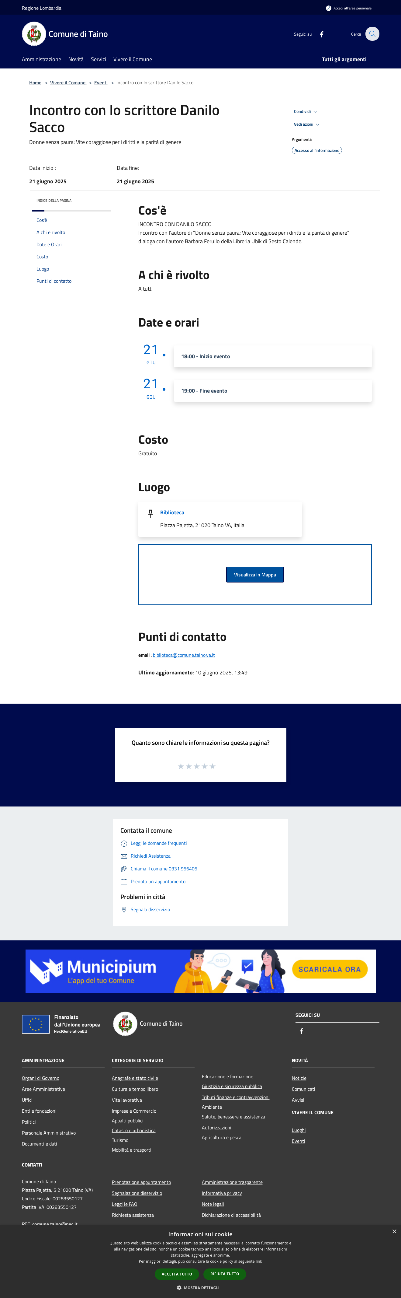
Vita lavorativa (127, 1100)
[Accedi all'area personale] (348, 8)
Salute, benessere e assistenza (233, 1116)
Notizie (299, 1078)
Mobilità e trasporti (131, 1149)
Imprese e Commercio (134, 1110)
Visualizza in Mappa (255, 574)
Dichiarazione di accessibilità (231, 1215)
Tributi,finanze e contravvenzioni (236, 1097)
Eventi (101, 82)
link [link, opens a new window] (259, 1261)
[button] (200, 1288)
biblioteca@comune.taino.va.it (184, 655)
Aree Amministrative (43, 1089)
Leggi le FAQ (124, 1204)
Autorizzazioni (216, 1127)
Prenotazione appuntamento (141, 1182)
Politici (29, 1121)
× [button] (394, 1232)
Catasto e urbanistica (134, 1130)
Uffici (27, 1100)
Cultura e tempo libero (135, 1089)
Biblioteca (172, 512)
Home (35, 82)
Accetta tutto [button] (177, 1274)
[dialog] (200, 1261)
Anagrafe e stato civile (135, 1078)
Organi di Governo (40, 1078)
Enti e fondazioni (39, 1110)
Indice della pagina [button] (53, 200)
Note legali (213, 1204)
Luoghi (299, 1130)
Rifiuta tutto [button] (224, 1273)
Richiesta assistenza (133, 1215)
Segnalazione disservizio (137, 1193)
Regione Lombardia (41, 8)
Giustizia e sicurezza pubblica (232, 1086)
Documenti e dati (39, 1143)
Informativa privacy (222, 1193)
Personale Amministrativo (49, 1132)
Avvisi (298, 1100)
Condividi (306, 111)
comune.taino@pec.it (55, 1224)
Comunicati (303, 1089)
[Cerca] (372, 33)
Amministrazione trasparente (232, 1182)
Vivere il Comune (68, 82)
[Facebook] (318, 34)
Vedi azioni (307, 124)
